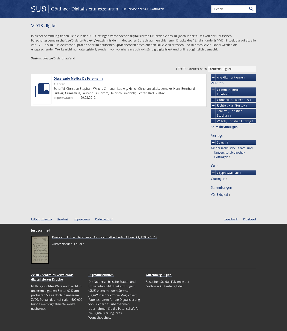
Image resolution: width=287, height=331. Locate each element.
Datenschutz (104, 219)
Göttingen (219, 179)
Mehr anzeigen (224, 126)
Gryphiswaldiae (226, 172)
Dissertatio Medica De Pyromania (78, 78)
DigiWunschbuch (101, 275)
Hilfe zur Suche (41, 219)
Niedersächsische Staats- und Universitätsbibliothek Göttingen (232, 152)
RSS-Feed (249, 219)
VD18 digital (220, 195)
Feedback (231, 219)
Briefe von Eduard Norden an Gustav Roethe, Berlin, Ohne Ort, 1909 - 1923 (104, 237)
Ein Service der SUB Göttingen (143, 9)
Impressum (82, 219)
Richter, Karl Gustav (229, 105)
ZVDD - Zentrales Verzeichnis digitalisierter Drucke (52, 277)
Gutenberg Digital (159, 275)
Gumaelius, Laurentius (231, 100)
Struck (219, 142)
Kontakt (62, 219)
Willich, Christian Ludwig (232, 121)
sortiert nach (197, 69)
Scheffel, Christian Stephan (226, 113)
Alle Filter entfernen (228, 77)
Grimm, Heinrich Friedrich (225, 91)
